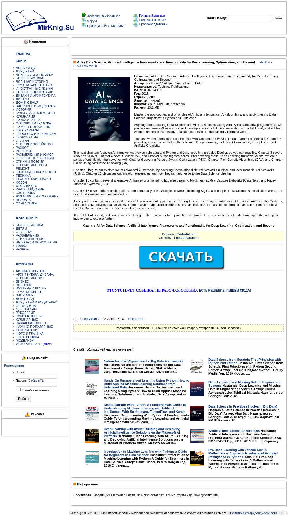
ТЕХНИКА (23, 175)
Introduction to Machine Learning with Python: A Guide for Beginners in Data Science (145, 453)
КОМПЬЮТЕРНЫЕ (30, 316)
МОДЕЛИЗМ (25, 340)
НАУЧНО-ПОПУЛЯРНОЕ (34, 127)
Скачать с (178, 234)
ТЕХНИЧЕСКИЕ (28, 330)
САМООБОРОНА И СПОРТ (36, 172)
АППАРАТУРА (26, 67)
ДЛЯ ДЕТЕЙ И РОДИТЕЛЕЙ (37, 302)
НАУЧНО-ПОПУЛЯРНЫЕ (34, 326)
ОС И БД (22, 140)
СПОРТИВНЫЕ (27, 305)
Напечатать (134, 318)
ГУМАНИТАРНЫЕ (29, 292)
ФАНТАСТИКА (26, 203)
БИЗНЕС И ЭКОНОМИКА (34, 74)
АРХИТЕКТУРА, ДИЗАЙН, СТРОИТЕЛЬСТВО (35, 276)
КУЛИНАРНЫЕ (27, 319)
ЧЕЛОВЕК (23, 199)
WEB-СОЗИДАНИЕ (30, 189)
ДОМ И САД (25, 298)
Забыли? (35, 380)
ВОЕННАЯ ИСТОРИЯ (32, 81)
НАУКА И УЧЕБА (28, 120)
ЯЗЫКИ (21, 246)
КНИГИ (264, 62)
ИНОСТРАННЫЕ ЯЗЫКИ (34, 88)
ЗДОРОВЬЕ (24, 295)
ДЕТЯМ (21, 228)
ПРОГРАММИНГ (28, 130)
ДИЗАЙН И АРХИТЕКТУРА (36, 95)
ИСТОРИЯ (23, 109)
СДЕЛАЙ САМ (26, 309)
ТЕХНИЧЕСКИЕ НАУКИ (33, 179)
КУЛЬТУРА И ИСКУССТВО (35, 113)
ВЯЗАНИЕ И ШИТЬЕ (31, 288)
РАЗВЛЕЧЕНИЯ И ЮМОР (35, 154)
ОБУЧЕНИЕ (24, 232)
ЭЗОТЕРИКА (25, 193)
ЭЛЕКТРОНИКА (27, 337)
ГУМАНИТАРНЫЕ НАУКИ (35, 85)
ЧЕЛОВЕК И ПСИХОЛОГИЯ (36, 242)
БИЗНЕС (22, 281)
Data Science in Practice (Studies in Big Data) (242, 406)
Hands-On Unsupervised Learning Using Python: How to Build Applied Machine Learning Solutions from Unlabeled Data (146, 384)
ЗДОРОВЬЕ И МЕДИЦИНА (36, 106)
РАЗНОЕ (22, 147)
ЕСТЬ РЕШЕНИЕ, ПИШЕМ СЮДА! (225, 290)
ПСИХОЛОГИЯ (27, 137)
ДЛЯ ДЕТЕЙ (25, 71)
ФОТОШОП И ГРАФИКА (33, 123)
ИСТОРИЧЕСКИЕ (29, 344)
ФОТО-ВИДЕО (26, 186)
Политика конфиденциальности (253, 513)
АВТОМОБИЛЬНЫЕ (30, 271)
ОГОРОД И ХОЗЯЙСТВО (34, 144)
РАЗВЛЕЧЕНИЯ (27, 235)
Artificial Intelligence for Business (234, 430)
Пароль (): (30, 380)
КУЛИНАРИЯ (25, 116)
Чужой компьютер (35, 390)
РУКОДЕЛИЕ (25, 312)
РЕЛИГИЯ (23, 151)
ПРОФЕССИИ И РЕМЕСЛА (36, 133)
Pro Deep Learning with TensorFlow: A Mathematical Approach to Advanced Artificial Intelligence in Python (243, 453)
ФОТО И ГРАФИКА (29, 333)
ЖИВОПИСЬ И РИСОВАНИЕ (37, 196)
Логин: (20, 372)
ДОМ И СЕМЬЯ (27, 102)
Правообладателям (150, 24)
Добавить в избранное (103, 16)
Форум (91, 21)
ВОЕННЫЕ (24, 285)
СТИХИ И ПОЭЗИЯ (30, 161)
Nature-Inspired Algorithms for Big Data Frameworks (143, 361)
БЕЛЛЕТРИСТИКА (29, 78)
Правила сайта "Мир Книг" (106, 26)
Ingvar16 (90, 318)
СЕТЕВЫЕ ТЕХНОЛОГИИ (35, 158)
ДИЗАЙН (22, 99)
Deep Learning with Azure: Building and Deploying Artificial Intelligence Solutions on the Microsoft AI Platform (142, 432)
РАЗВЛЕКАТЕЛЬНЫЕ (31, 323)
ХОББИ (21, 182)
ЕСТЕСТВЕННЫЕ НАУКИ (34, 92)
